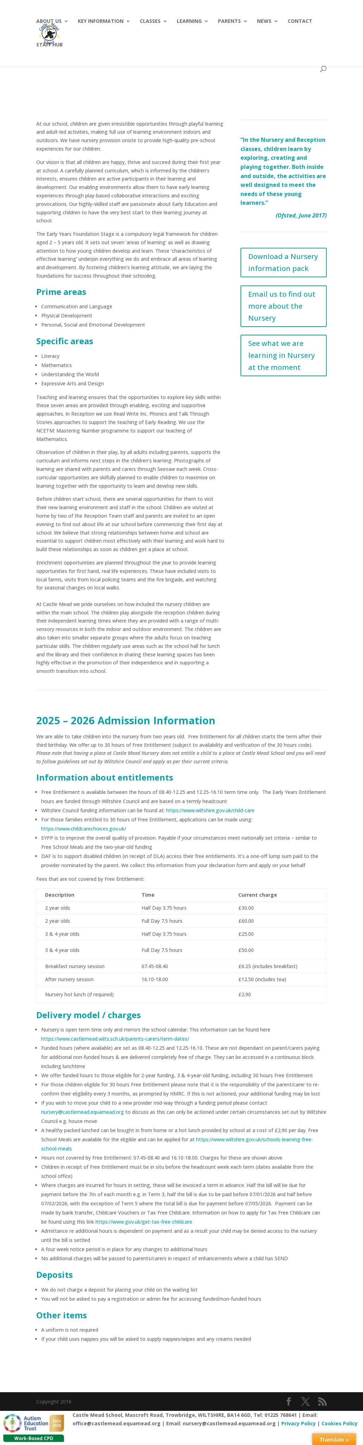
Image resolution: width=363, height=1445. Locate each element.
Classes (150, 21)
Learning (189, 21)
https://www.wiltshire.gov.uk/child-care (210, 810)
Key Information (101, 21)
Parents (229, 21)
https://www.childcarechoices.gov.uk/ (83, 828)
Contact (300, 21)
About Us (49, 21)
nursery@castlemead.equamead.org (82, 1112)
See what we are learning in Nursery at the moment (281, 355)
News (264, 21)
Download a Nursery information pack (283, 262)
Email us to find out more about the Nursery (281, 306)
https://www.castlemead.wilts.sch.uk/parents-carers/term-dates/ (115, 1038)
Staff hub (49, 45)
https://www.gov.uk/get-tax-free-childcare (143, 1221)
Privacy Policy (298, 1423)
